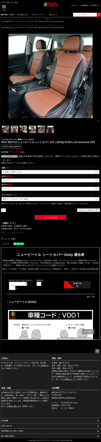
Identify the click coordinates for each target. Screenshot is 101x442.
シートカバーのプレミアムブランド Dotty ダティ (18, 19)
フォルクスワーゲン (45, 25)
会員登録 (84, 5)
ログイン (75, 5)
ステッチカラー (9, 195)
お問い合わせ (6, 426)
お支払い (5, 358)
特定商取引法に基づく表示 (12, 431)
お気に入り (22, 14)
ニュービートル (59, 25)
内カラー (7, 185)
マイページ (38, 14)
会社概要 (55, 388)
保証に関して (13, 406)
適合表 (15, 163)
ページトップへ (97, 351)
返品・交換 (6, 388)
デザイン (41, 19)
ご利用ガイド (95, 5)
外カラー (7, 176)
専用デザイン (50, 19)
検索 (99, 14)
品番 (5, 168)
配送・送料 (56, 358)
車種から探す (7, 14)
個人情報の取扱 (7, 436)
